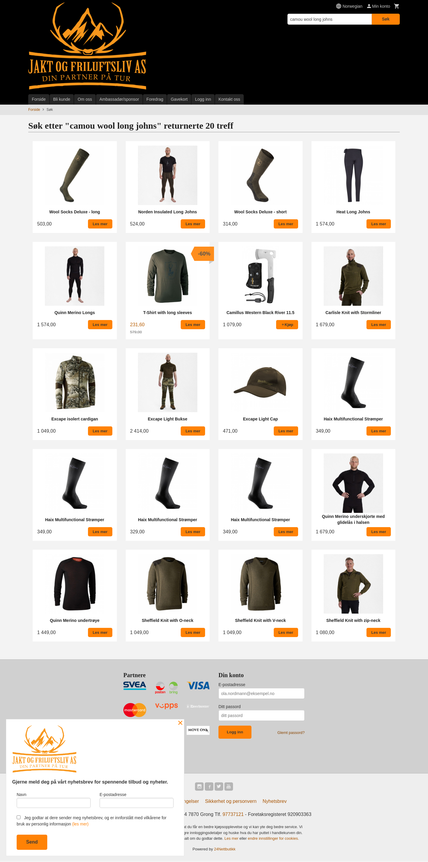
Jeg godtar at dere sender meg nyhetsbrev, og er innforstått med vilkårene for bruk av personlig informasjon (91, 820)
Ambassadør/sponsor (119, 99)
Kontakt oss (229, 99)
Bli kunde (61, 99)
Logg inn (203, 99)
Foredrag (155, 99)
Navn (54, 799)
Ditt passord (229, 706)
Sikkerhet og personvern (231, 802)
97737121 (233, 815)
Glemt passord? (291, 732)
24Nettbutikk (224, 850)
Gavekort (179, 99)
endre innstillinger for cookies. (273, 839)
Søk (386, 19)
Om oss (85, 99)
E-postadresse (231, 684)
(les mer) (80, 824)
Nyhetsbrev (275, 802)
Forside (39, 99)
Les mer (232, 839)
